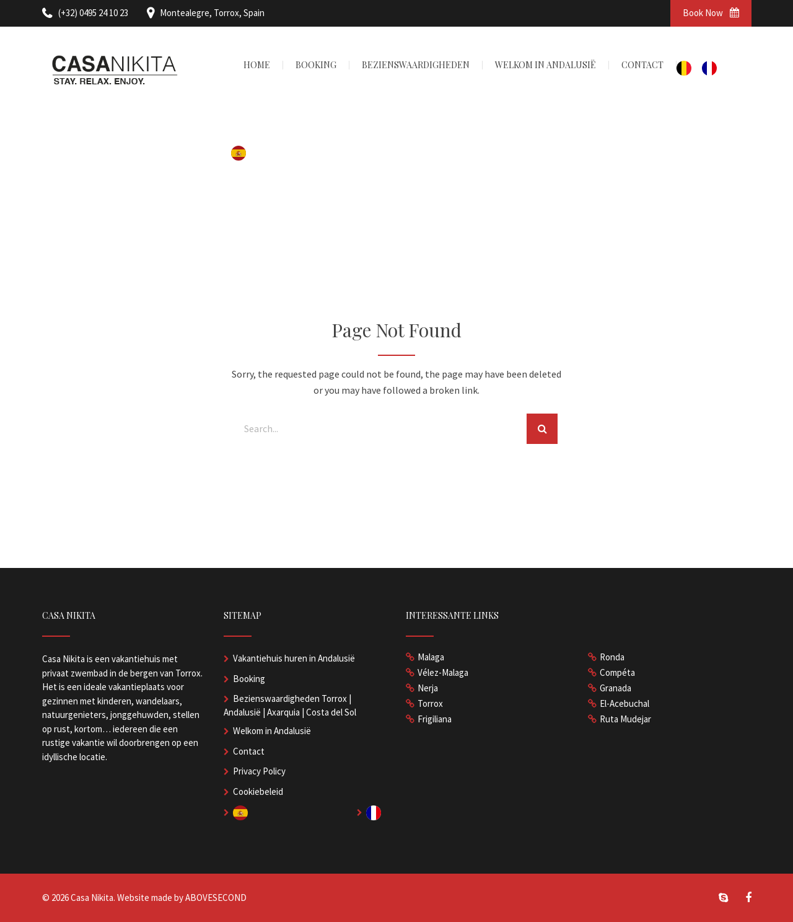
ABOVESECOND (216, 897)
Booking (249, 679)
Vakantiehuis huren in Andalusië (294, 658)
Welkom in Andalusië (272, 731)
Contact (249, 751)
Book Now (711, 13)
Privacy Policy (259, 771)
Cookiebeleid (258, 791)
